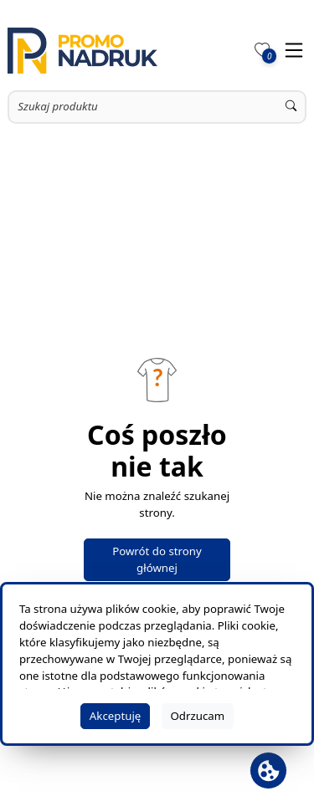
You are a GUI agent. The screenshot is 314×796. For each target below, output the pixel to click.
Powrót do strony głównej (157, 559)
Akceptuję (115, 715)
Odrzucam (197, 715)
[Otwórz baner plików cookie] (268, 770)
